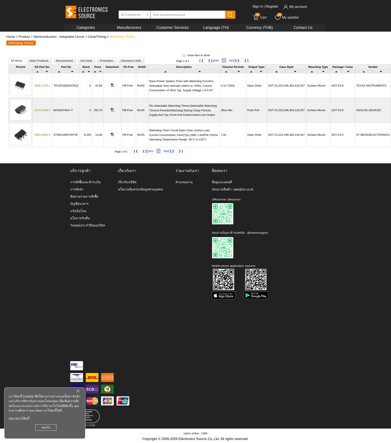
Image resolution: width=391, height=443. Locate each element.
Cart (259, 17)
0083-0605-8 (43, 134)
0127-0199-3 (43, 110)
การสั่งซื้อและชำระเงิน (85, 182)
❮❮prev (213, 60)
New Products (39, 60)
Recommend (65, 60)
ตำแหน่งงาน (184, 182)
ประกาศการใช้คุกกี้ (19, 418)
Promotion (107, 60)
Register (272, 6)
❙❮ (201, 60)
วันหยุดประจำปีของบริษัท (87, 225)
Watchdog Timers (122, 36)
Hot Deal (86, 60)
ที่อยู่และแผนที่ (222, 182)
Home (10, 36)
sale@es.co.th (243, 189)
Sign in (257, 6)
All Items (17, 60)
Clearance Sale (131, 60)
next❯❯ (234, 60)
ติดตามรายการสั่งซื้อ (84, 196)
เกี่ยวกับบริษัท (127, 182)
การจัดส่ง (76, 189)
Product (24, 36)
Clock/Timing (97, 36)
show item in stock (198, 55)
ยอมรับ (46, 427)
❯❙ (246, 60)
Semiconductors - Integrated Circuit (58, 36)
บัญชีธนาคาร (79, 203)
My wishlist (286, 17)
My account (295, 6)
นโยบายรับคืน (80, 218)
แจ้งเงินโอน (78, 211)
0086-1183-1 (43, 85)
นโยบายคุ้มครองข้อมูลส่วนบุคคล (140, 189)
